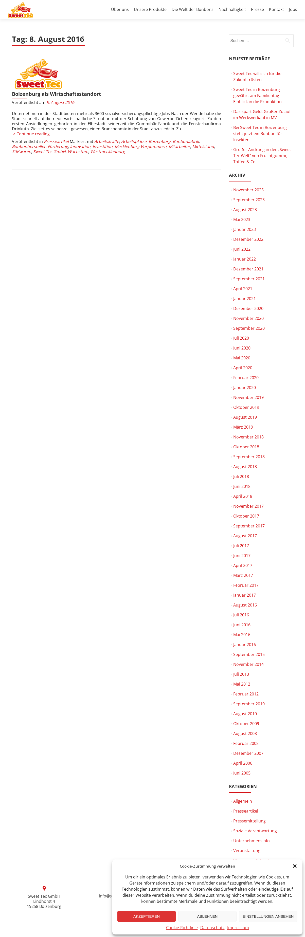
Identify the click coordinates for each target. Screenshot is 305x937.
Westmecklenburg (107, 123)
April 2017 (242, 565)
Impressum (238, 927)
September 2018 (249, 457)
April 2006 (242, 763)
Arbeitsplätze (134, 113)
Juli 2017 (241, 545)
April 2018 (242, 496)
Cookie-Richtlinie (182, 927)
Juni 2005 (241, 773)
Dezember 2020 (248, 308)
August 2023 (245, 209)
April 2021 (242, 288)
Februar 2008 (246, 743)
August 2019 (245, 417)
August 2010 (245, 713)
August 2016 (245, 605)
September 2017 (249, 526)
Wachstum (78, 123)
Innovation (80, 118)
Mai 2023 (241, 219)
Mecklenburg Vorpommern (141, 118)
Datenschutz (212, 927)
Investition (103, 118)
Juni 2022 (241, 249)
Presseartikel (56, 113)
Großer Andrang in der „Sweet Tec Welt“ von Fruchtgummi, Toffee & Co (262, 155)
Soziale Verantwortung (255, 831)
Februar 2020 (246, 377)
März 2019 (243, 427)
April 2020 (242, 368)
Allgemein (242, 801)
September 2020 (249, 328)
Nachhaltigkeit (232, 9)
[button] (294, 866)
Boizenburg (160, 113)
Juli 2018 (241, 476)
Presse (257, 9)
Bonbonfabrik (186, 113)
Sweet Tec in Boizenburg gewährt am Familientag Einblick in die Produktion (257, 95)
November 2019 (248, 397)
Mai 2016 (241, 634)
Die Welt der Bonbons (192, 9)
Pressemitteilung (249, 821)
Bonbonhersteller (29, 118)
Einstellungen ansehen (268, 916)
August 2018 (245, 466)
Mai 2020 (241, 358)
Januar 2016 (244, 644)
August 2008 (245, 733)
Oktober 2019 (246, 407)
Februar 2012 (246, 694)
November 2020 (248, 318)
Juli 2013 (241, 674)
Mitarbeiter (179, 118)
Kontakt (276, 9)
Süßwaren (21, 123)
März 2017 (243, 575)
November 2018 (248, 437)
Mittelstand (203, 118)
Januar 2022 (244, 259)
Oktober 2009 (246, 723)
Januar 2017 (244, 595)
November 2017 (248, 506)
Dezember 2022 (248, 239)
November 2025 (248, 190)
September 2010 (249, 704)
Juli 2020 (241, 338)
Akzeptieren (146, 916)
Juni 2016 (241, 625)
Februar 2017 (246, 585)
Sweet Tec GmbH (49, 123)
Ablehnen (207, 916)
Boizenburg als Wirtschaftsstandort (112, 61)
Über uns (120, 9)
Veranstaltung (246, 850)
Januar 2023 (244, 229)
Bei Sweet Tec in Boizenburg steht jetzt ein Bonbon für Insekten (260, 133)
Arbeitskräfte (106, 113)
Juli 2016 (241, 615)
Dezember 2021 (248, 269)
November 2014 (248, 664)
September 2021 (249, 279)
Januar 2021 (244, 298)
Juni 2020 (241, 348)
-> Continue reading (31, 106)
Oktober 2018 (246, 447)
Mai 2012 (241, 684)
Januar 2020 (244, 387)
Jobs (293, 9)
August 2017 (245, 536)
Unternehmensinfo (251, 840)
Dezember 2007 (248, 753)
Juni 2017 (241, 555)
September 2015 (249, 654)
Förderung (58, 118)
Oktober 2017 (246, 516)
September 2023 (249, 200)
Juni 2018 (241, 486)
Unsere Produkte (150, 9)
